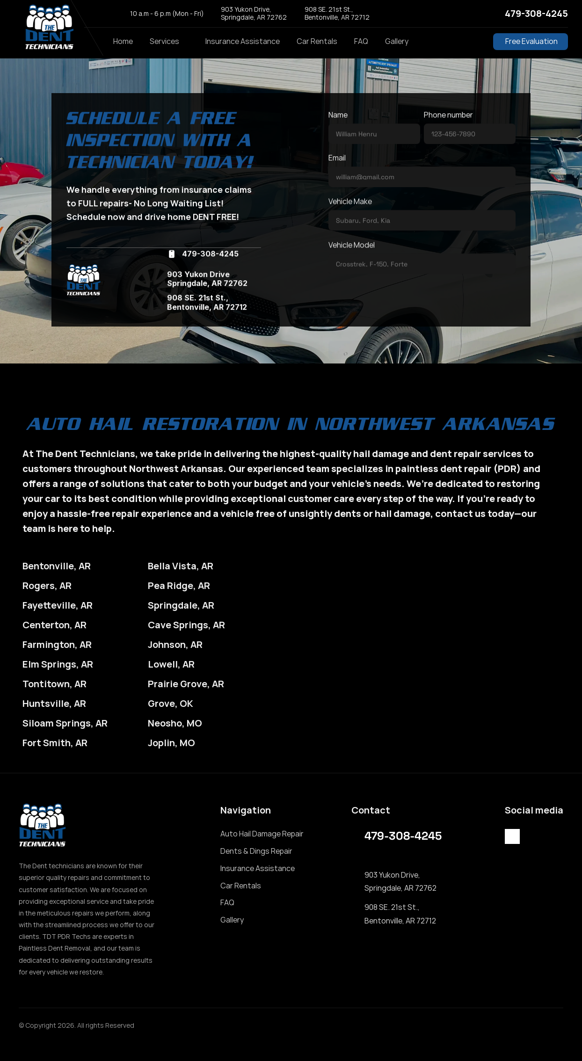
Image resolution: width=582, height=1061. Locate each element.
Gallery (396, 41)
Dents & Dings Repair (256, 851)
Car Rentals (317, 41)
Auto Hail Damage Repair (262, 833)
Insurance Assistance (242, 41)
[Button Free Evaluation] (530, 41)
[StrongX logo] (49, 27)
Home (123, 41)
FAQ (361, 41)
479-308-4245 (536, 13)
